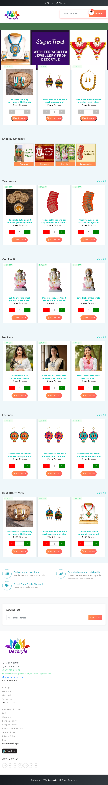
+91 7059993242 (11, 666)
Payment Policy (9, 721)
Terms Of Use (8, 732)
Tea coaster (7, 699)
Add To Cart (19, 118)
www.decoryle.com (12, 677)
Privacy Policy (8, 736)
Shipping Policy (9, 724)
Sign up (95, 617)
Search (97, 13)
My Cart (91, 12)
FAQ (4, 713)
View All (101, 181)
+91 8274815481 (10, 663)
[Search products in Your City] (75, 13)
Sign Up (61, 3)
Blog (4, 740)
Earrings (6, 687)
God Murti (6, 695)
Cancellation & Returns (12, 728)
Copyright (6, 717)
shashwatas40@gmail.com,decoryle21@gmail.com (27, 673)
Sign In (48, 3)
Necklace (6, 691)
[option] (19, 95)
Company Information (12, 709)
